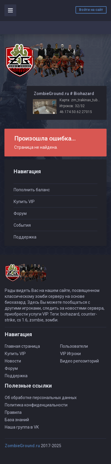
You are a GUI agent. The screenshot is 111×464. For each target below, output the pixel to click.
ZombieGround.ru (22, 445)
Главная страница (22, 346)
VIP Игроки (70, 353)
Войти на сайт (91, 10)
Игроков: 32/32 (72, 106)
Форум (20, 213)
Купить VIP (24, 201)
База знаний (17, 419)
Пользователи (74, 346)
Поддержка (25, 237)
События (22, 225)
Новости (13, 361)
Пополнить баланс (32, 189)
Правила (13, 412)
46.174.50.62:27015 (75, 112)
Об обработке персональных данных (41, 397)
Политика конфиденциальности (36, 405)
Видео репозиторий (79, 361)
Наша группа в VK (22, 427)
